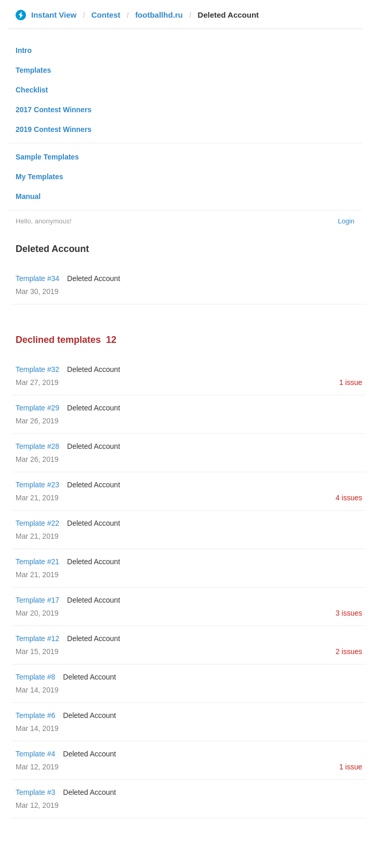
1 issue (350, 382)
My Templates (39, 176)
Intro (24, 50)
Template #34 (37, 278)
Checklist (32, 90)
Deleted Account (93, 278)
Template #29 (37, 408)
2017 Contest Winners (53, 109)
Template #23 (37, 485)
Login (346, 221)
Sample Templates (47, 157)
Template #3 (35, 792)
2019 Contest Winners (53, 129)
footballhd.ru (159, 14)
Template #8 (35, 677)
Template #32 (37, 369)
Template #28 (37, 446)
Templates (33, 70)
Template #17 (37, 600)
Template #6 (35, 715)
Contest (106, 14)
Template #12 (37, 638)
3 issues (349, 613)
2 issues (349, 651)
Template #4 (35, 754)
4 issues (349, 498)
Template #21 (37, 561)
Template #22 (37, 523)
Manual (28, 196)
